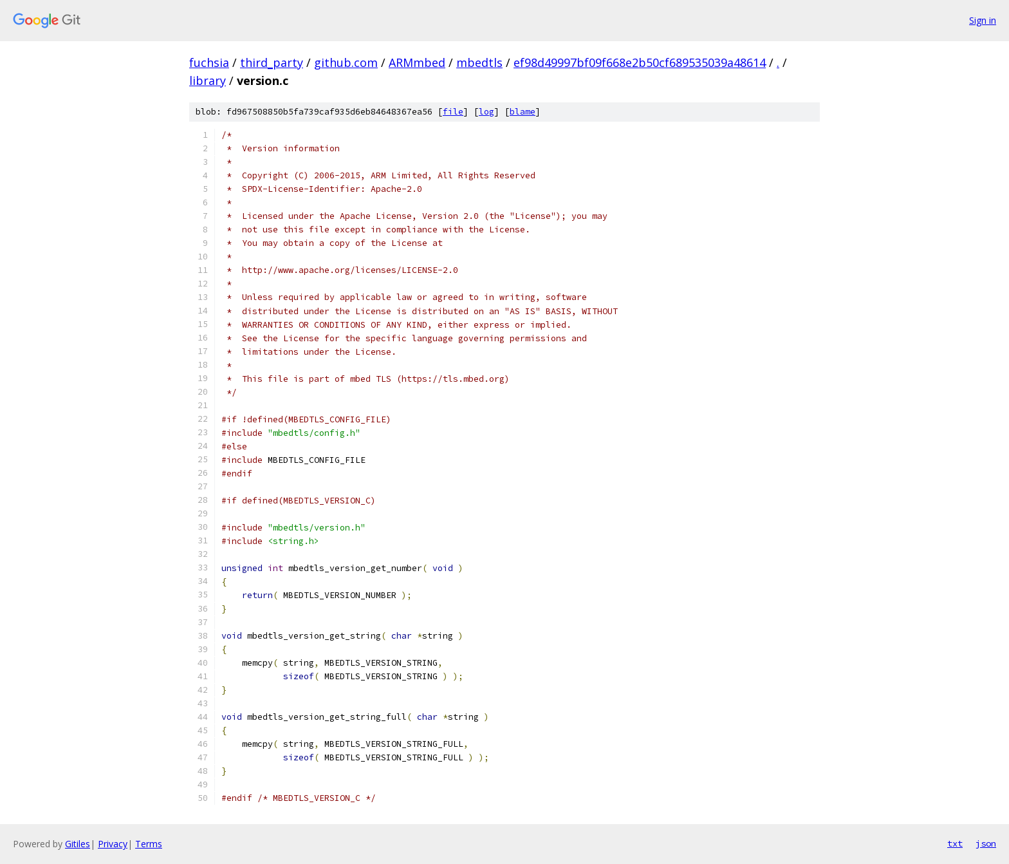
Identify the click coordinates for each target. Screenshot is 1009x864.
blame (522, 111)
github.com (346, 62)
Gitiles (77, 844)
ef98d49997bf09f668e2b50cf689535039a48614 (640, 62)
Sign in (982, 20)
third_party (271, 62)
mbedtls (479, 62)
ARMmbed (417, 62)
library (207, 80)
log (486, 111)
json (986, 843)
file (453, 111)
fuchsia (209, 62)
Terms (148, 844)
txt (955, 843)
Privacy (112, 844)
